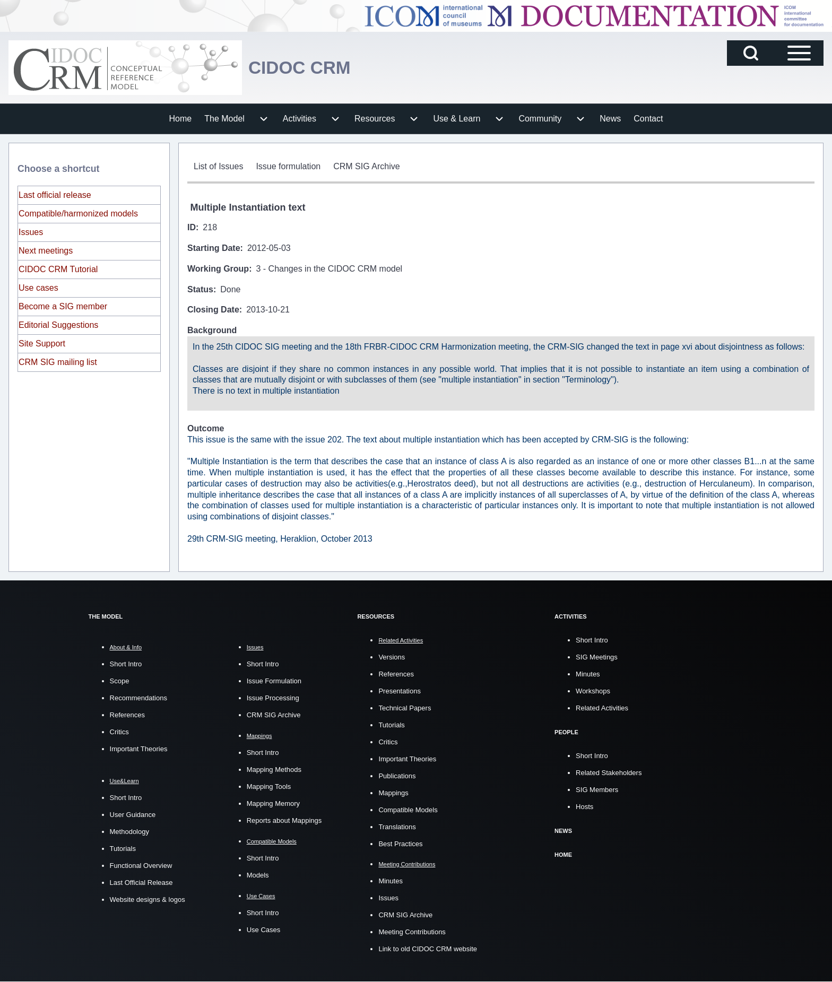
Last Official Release (141, 883)
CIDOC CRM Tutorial (58, 269)
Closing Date (213, 309)
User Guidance (133, 815)
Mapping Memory (273, 803)
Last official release (55, 194)
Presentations (399, 691)
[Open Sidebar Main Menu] (799, 53)
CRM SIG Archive (274, 715)
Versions (391, 657)
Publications (396, 776)
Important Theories (139, 749)
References (127, 715)
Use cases (38, 287)
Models (258, 875)
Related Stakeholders (609, 773)
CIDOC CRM (303, 68)
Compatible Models (407, 810)
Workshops (593, 691)
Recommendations (138, 698)
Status (200, 289)
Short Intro (126, 664)
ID (191, 227)
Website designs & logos (147, 899)
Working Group (218, 268)
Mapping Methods (274, 770)
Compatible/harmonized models (78, 213)
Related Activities (602, 708)
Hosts (584, 807)
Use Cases (264, 930)
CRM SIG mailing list (58, 362)
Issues (31, 232)
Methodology (129, 832)
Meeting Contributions (411, 932)
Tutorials (123, 849)
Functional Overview (141, 866)
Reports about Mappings (284, 820)
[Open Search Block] (751, 53)
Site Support (42, 343)
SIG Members (597, 790)
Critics (119, 732)
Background (212, 330)
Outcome (205, 428)
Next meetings (46, 250)
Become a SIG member (63, 306)
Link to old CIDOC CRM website (427, 949)
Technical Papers (404, 708)
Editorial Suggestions (58, 324)
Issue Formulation (274, 681)
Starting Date (213, 248)
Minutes (390, 881)
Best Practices (400, 844)
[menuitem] (180, 119)
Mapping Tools (269, 786)
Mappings (393, 793)
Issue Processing (273, 698)
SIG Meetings (597, 657)
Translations (396, 827)
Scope (119, 681)
